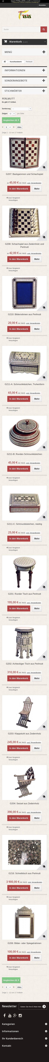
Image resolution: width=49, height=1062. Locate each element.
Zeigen (4, 113)
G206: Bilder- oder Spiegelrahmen (24, 943)
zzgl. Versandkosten (34, 183)
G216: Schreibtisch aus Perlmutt (25, 873)
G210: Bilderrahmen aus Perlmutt (24, 314)
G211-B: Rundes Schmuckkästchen (24, 454)
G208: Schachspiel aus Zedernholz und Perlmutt (24, 245)
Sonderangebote (16, 80)
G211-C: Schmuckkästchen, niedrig (24, 524)
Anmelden (42, 5)
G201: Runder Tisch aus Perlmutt (24, 594)
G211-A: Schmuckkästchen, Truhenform (24, 384)
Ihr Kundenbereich (12, 1038)
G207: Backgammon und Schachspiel (24, 174)
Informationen (15, 70)
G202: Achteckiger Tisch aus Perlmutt (24, 664)
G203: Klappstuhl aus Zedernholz (24, 733)
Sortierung (6, 109)
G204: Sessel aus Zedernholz (24, 803)
